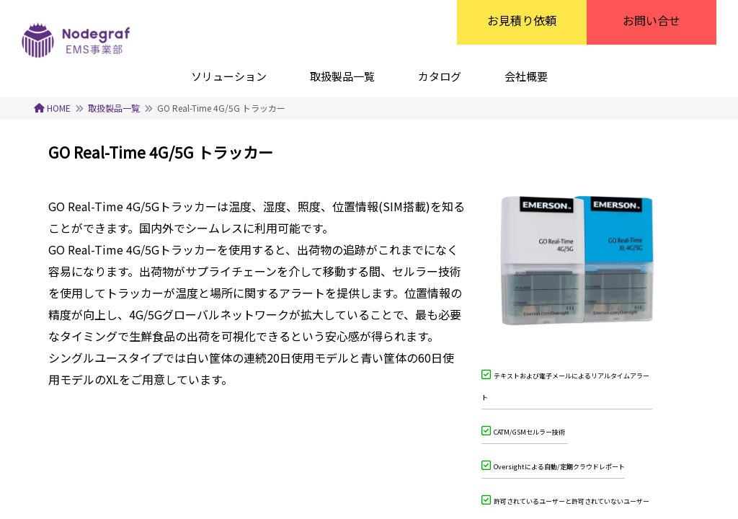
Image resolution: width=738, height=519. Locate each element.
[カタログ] (439, 75)
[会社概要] (526, 75)
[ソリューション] (228, 75)
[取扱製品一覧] (342, 75)
